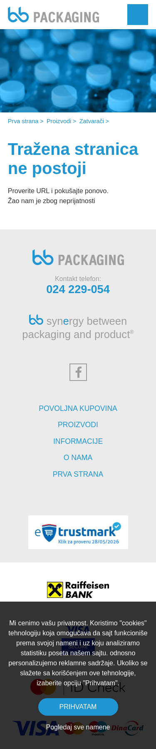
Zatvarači (91, 121)
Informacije (78, 441)
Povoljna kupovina (78, 408)
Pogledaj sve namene (78, 727)
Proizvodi (59, 121)
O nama (78, 457)
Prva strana (23, 121)
